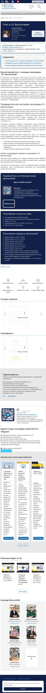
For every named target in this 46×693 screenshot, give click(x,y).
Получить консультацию (38, 33)
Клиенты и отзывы (23, 283)
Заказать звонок (38, 1)
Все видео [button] (23, 591)
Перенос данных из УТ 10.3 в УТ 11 (15, 245)
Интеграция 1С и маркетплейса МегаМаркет (17, 258)
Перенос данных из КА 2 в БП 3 (14, 243)
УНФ (36, 258)
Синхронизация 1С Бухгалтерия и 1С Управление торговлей (22, 219)
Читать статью (8, 538)
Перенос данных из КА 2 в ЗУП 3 (14, 241)
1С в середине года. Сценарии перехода (16, 217)
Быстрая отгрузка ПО (38, 283)
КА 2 (40, 258)
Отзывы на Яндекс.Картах (37, 290)
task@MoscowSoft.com (9, 8)
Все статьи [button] (23, 545)
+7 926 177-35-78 (31, 645)
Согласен (23, 689)
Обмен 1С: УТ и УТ (10, 221)
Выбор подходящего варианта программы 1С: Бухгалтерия (24, 65)
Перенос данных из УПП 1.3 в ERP (15, 237)
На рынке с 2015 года (8, 283)
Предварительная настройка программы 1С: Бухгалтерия (23, 63)
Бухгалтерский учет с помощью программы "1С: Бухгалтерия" (25, 61)
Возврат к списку (5, 266)
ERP (8, 260)
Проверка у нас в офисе (23, 290)
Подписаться (9, 203)
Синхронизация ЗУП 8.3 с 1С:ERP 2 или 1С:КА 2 (18, 223)
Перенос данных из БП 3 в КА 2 (14, 249)
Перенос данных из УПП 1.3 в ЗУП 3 (15, 247)
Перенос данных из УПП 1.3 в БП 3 (15, 239)
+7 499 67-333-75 (14, 623)
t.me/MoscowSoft (21, 412)
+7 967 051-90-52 (31, 623)
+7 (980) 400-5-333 (14, 645)
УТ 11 (33, 258)
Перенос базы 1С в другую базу (14, 225)
